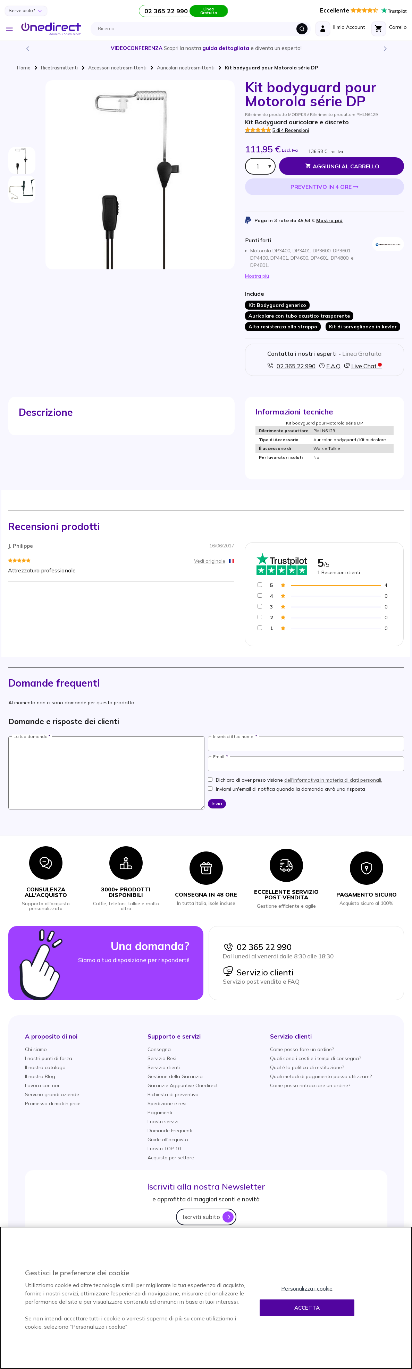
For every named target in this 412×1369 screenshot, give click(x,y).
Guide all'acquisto (168, 1139)
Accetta (307, 1307)
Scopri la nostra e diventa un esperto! (206, 48)
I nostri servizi (163, 1121)
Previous (27, 48)
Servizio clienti (258, 972)
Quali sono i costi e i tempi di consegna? (315, 1058)
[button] (51, 1036)
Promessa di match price (53, 1103)
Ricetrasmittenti (59, 68)
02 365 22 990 (257, 947)
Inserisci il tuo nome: (233, 736)
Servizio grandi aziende (52, 1094)
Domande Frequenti (170, 1130)
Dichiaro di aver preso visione (299, 780)
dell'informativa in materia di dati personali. (333, 780)
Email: (219, 757)
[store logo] (51, 29)
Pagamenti (160, 1112)
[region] (206, 1298)
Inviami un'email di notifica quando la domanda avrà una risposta (290, 789)
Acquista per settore (171, 1157)
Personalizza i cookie (307, 1288)
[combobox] (202, 29)
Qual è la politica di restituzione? (307, 1067)
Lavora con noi (42, 1085)
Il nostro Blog (40, 1076)
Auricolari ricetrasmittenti (186, 68)
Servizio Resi (162, 1058)
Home (24, 68)
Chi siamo (36, 1049)
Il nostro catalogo (45, 1067)
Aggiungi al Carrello (346, 166)
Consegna (159, 1049)
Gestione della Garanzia (175, 1076)
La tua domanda (31, 736)
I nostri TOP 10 (164, 1148)
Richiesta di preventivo (173, 1094)
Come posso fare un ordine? (302, 1049)
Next (385, 48)
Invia (217, 803)
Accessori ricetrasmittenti (117, 68)
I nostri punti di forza (48, 1058)
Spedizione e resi (167, 1103)
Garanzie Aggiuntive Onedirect (183, 1085)
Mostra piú (329, 220)
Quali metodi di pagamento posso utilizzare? (321, 1076)
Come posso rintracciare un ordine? (310, 1085)
